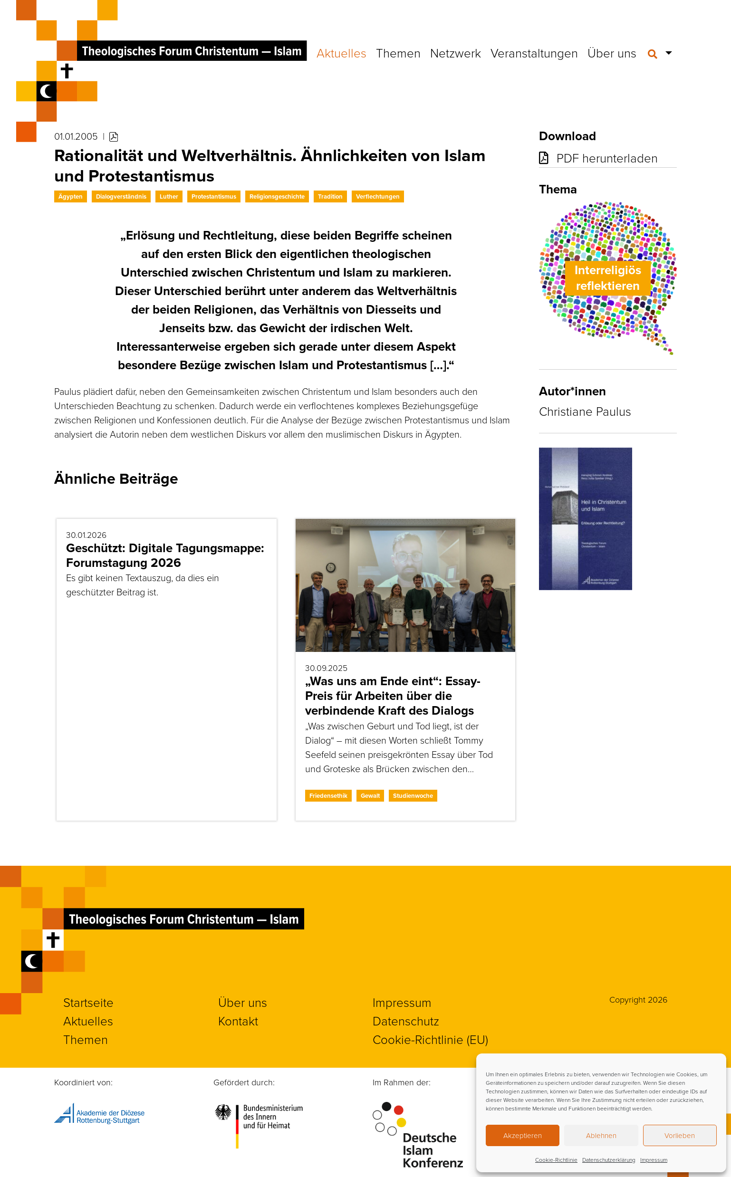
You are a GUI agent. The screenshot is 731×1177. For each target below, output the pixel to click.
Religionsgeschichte (277, 196)
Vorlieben (679, 1135)
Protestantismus (214, 196)
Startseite (88, 1002)
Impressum (653, 1160)
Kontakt (238, 1020)
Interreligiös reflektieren (608, 278)
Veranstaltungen (534, 52)
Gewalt (370, 795)
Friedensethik (328, 795)
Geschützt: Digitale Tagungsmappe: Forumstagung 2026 (165, 555)
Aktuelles (341, 52)
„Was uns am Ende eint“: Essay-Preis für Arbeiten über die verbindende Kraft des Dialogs (393, 695)
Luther (169, 196)
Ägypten (70, 196)
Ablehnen (601, 1135)
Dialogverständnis (121, 196)
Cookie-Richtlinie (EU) (430, 1039)
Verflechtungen (378, 196)
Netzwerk (455, 52)
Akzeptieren (522, 1135)
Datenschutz (406, 1020)
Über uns (611, 52)
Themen (398, 52)
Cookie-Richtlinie (556, 1160)
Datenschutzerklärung (608, 1160)
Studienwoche (413, 795)
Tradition (330, 196)
